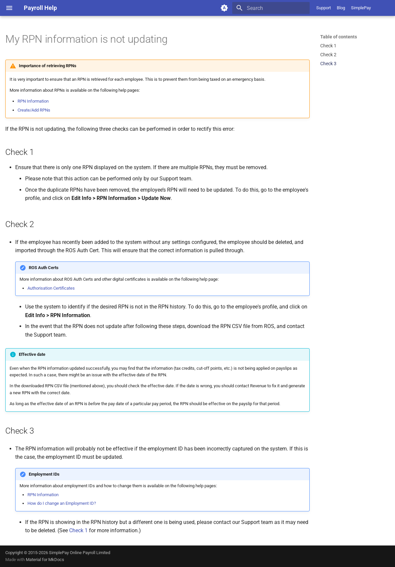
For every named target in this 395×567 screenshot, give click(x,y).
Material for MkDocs (45, 559)
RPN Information (33, 101)
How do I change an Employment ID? (61, 503)
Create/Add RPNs (34, 110)
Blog (341, 7)
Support (323, 7)
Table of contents (338, 36)
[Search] (271, 8)
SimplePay (361, 7)
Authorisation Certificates (51, 288)
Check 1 (78, 530)
